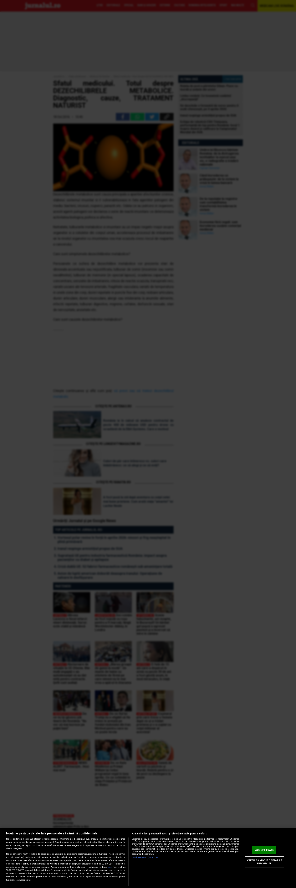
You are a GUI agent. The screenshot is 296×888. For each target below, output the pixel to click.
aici (110, 867)
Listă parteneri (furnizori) (145, 857)
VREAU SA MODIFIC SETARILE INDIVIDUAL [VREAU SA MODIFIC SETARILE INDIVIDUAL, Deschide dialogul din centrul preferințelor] (264, 862)
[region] (148, 858)
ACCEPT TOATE (264, 849)
